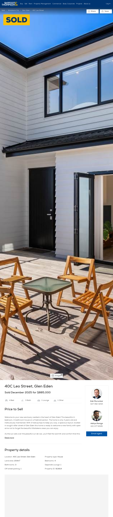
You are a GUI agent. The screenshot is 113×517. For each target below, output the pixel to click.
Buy (21, 4)
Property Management (42, 4)
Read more (9, 438)
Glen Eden (26, 10)
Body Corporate (69, 4)
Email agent (96, 434)
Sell (26, 4)
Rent (30, 4)
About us (87, 4)
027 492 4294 (96, 404)
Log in (108, 4)
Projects (79, 4)
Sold (3, 10)
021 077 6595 (97, 426)
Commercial (56, 4)
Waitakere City (13, 10)
